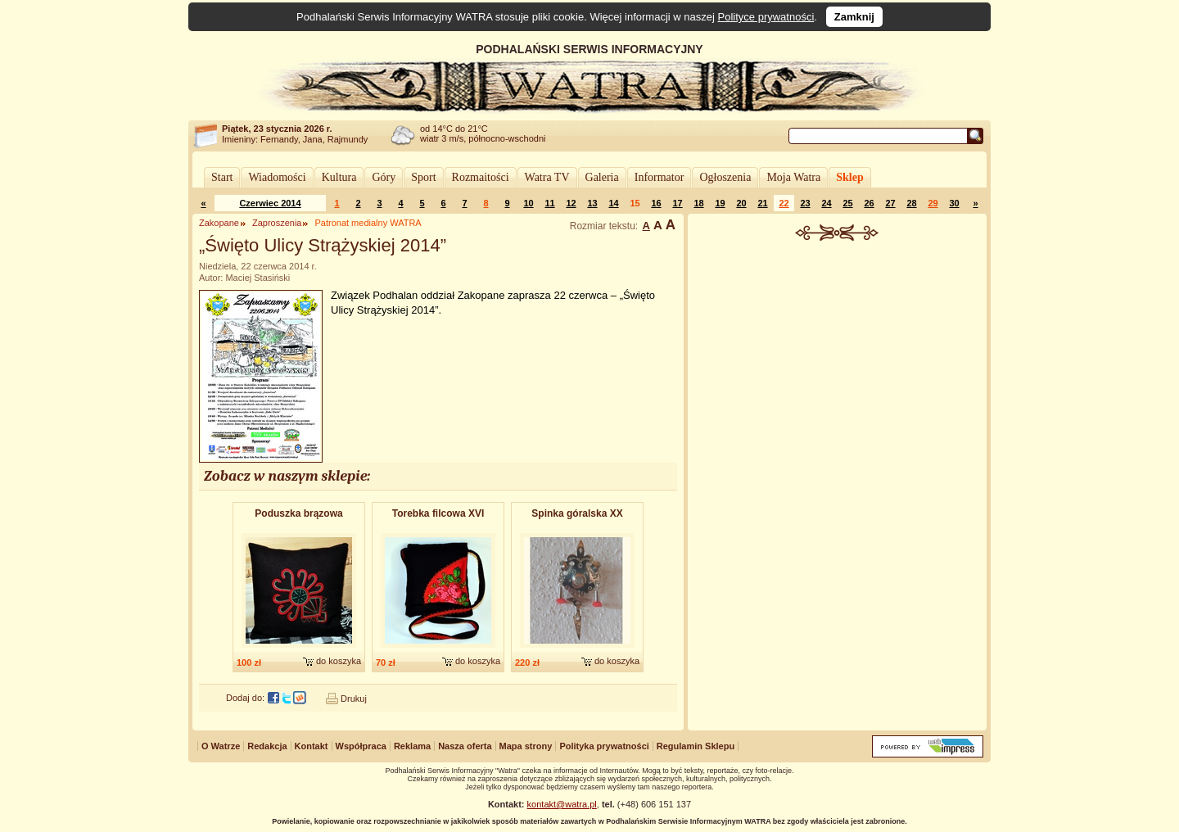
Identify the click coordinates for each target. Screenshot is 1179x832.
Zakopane (219, 223)
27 (890, 203)
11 (549, 203)
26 (869, 203)
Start (222, 177)
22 (783, 203)
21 (762, 203)
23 (805, 203)
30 (954, 203)
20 (741, 203)
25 (847, 203)
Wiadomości (276, 177)
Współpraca (361, 746)
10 (528, 203)
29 (932, 203)
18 (698, 203)
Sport (423, 177)
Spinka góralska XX (576, 513)
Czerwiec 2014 (269, 203)
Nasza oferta (464, 746)
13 (592, 203)
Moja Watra (793, 177)
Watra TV (547, 177)
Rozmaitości (480, 177)
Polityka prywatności (603, 746)
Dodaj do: (245, 698)
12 (571, 203)
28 (911, 203)
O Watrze (220, 746)
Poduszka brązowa (298, 513)
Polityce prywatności (766, 17)
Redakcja (267, 746)
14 (613, 203)
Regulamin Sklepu (695, 746)
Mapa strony (526, 746)
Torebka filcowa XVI (438, 513)
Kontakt (311, 746)
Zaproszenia (277, 223)
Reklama (412, 746)
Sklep (849, 177)
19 (720, 203)
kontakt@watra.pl (562, 804)
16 (656, 203)
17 (677, 203)
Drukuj (354, 698)
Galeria (602, 177)
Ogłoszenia (725, 177)
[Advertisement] (837, 363)
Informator (659, 177)
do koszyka (338, 661)
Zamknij (854, 17)
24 (826, 203)
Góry (383, 177)
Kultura (339, 177)
